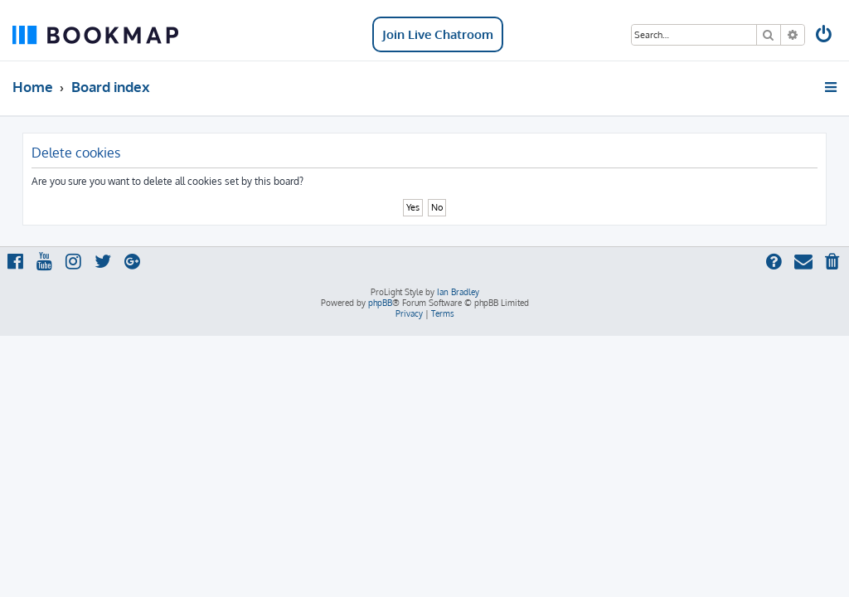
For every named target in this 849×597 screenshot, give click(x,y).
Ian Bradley (458, 292)
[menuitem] (825, 36)
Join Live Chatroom (437, 34)
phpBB (380, 303)
